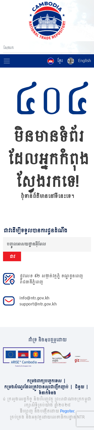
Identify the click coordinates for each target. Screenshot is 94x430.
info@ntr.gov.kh (35, 297)
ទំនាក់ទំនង (47, 392)
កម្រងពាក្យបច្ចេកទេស (47, 380)
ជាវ (12, 256)
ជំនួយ (82, 386)
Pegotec (67, 410)
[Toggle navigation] (7, 61)
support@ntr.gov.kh (38, 303)
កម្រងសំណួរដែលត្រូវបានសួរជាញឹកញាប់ (39, 386)
